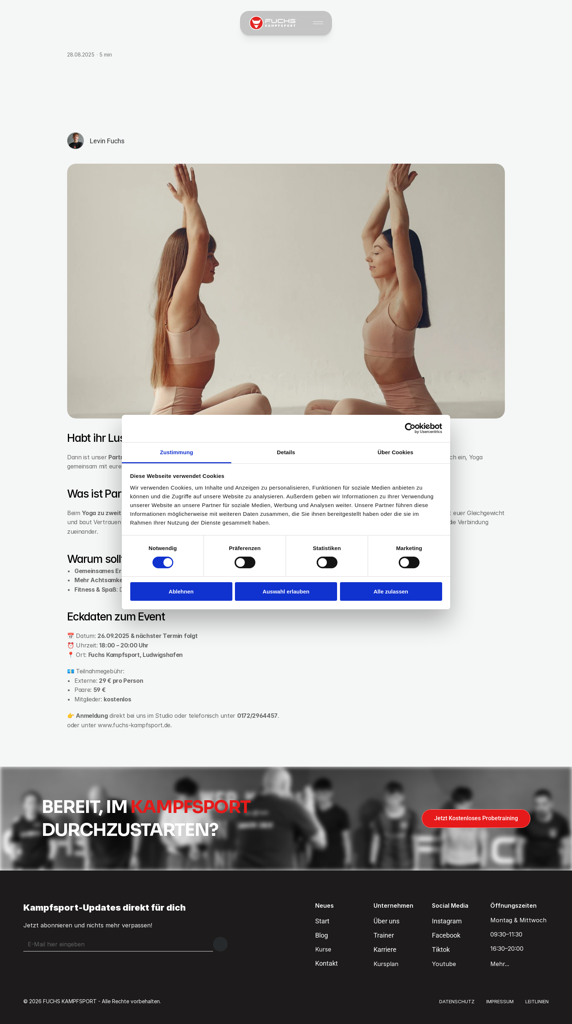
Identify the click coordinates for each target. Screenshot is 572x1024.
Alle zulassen (391, 591)
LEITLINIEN (537, 1001)
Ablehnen (181, 591)
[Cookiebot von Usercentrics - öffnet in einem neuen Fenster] (410, 428)
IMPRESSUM (500, 1001)
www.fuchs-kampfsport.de (134, 725)
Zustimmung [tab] (176, 452)
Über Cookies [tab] (395, 452)
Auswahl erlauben (286, 591)
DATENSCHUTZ (457, 1001)
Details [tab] (286, 452)
